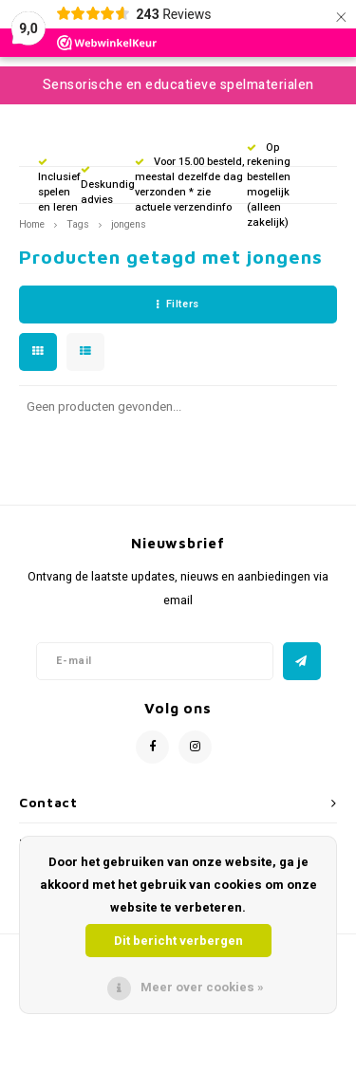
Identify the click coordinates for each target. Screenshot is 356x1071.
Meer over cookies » (202, 987)
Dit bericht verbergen (178, 941)
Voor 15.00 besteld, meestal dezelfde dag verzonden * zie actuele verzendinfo (190, 184)
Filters (177, 304)
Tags (77, 224)
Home (32, 224)
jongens (128, 224)
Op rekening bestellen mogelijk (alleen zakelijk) (268, 185)
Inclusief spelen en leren (59, 185)
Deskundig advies (108, 186)
